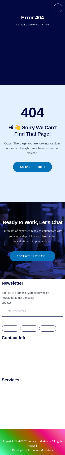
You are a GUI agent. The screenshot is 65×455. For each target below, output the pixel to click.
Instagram (29, 328)
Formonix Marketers (40, 450)
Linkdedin (47, 328)
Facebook (10, 328)
